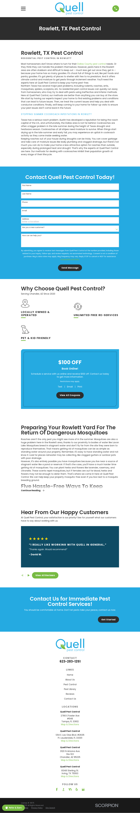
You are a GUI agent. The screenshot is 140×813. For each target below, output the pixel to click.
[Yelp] (76, 789)
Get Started (108, 619)
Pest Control (70, 684)
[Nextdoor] (70, 789)
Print (80, 386)
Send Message (70, 267)
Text (60, 386)
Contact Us (70, 698)
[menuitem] (37, 808)
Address (25, 219)
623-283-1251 (70, 661)
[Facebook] (56, 789)
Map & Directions (70, 724)
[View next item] (29, 575)
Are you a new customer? (33, 227)
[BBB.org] (63, 789)
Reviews (70, 693)
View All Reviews (45, 575)
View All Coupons (70, 395)
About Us (70, 679)
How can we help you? (31, 235)
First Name (26, 185)
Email (24, 211)
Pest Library (70, 689)
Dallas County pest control (91, 63)
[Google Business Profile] (83, 789)
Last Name (26, 194)
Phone (25, 202)
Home (70, 674)
